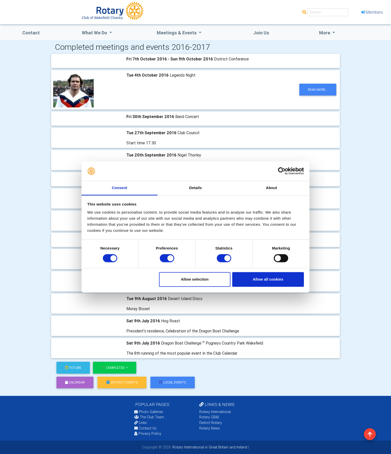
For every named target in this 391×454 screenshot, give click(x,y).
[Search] (327, 12)
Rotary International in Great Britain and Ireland (209, 447)
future (73, 368)
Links (140, 422)
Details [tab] (195, 188)
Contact (31, 33)
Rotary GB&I (209, 417)
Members (372, 12)
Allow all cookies (268, 279)
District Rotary (210, 422)
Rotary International (215, 412)
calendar (75, 382)
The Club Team (149, 417)
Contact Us (145, 428)
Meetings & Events (177, 33)
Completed (113, 368)
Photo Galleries (148, 412)
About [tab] (271, 188)
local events (172, 382)
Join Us (261, 33)
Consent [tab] (119, 188)
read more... (318, 89)
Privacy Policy (147, 433)
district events (122, 382)
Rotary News (209, 428)
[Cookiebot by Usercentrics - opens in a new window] (282, 171)
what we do (95, 33)
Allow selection (194, 279)
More (325, 33)
